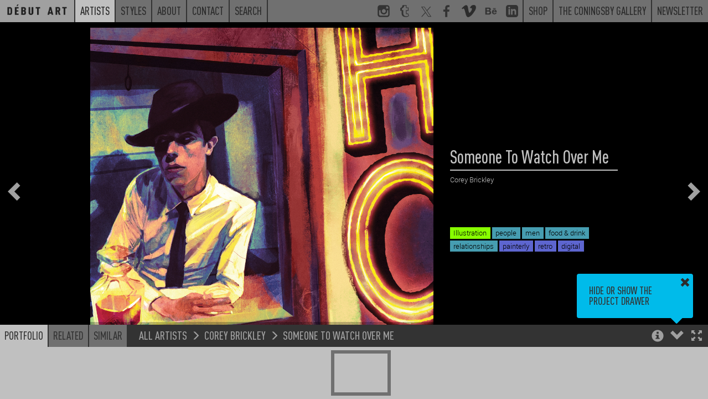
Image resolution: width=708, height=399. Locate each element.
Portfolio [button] (23, 335)
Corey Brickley (235, 335)
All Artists (163, 335)
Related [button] (68, 335)
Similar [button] (108, 335)
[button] (696, 337)
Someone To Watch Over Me (338, 335)
